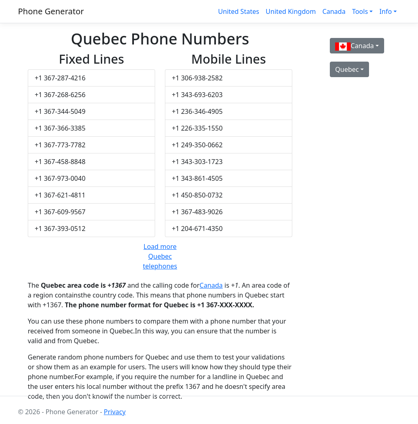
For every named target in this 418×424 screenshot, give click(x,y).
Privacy (114, 411)
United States (238, 11)
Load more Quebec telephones (160, 256)
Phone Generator (51, 11)
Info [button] (385, 11)
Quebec (347, 69)
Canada (334, 11)
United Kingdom (291, 11)
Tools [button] (360, 11)
